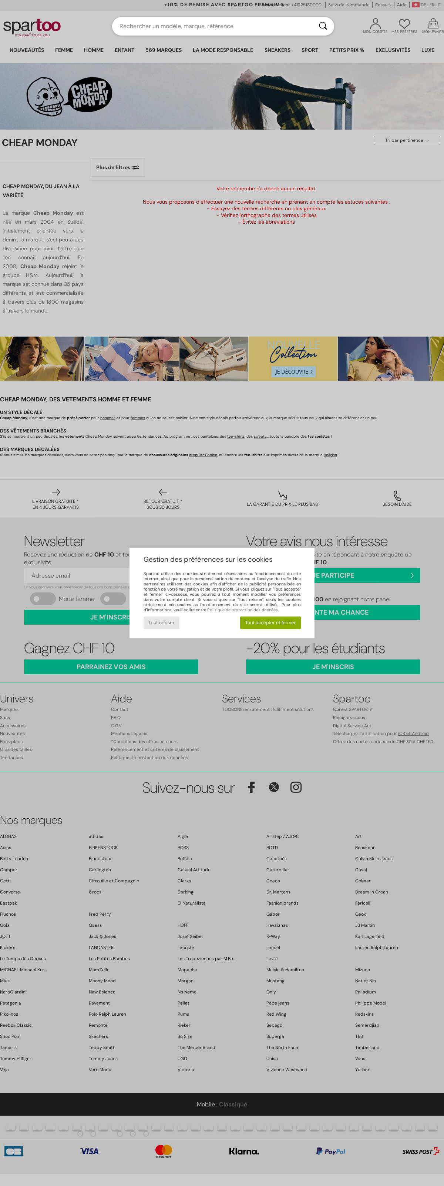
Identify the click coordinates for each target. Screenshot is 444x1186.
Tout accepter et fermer (270, 622)
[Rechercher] (323, 26)
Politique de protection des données (242, 609)
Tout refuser (161, 622)
